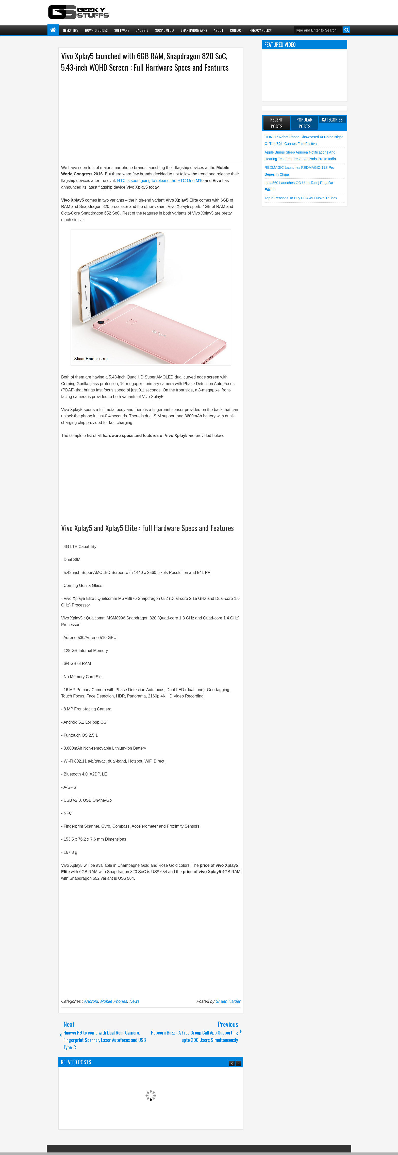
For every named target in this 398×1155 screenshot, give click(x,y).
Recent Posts (276, 122)
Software (121, 30)
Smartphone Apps (194, 30)
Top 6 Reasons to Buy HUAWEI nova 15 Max (301, 198)
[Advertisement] (145, 116)
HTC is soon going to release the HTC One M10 (160, 180)
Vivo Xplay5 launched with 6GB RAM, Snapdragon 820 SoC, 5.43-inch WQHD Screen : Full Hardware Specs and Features (145, 61)
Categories (332, 119)
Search (346, 29)
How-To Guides (96, 30)
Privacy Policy (261, 30)
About (218, 30)
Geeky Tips (70, 30)
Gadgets (142, 30)
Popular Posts (304, 122)
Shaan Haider (228, 1001)
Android (91, 1001)
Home (53, 30)
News (134, 1001)
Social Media (164, 30)
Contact (236, 30)
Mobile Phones (113, 1001)
